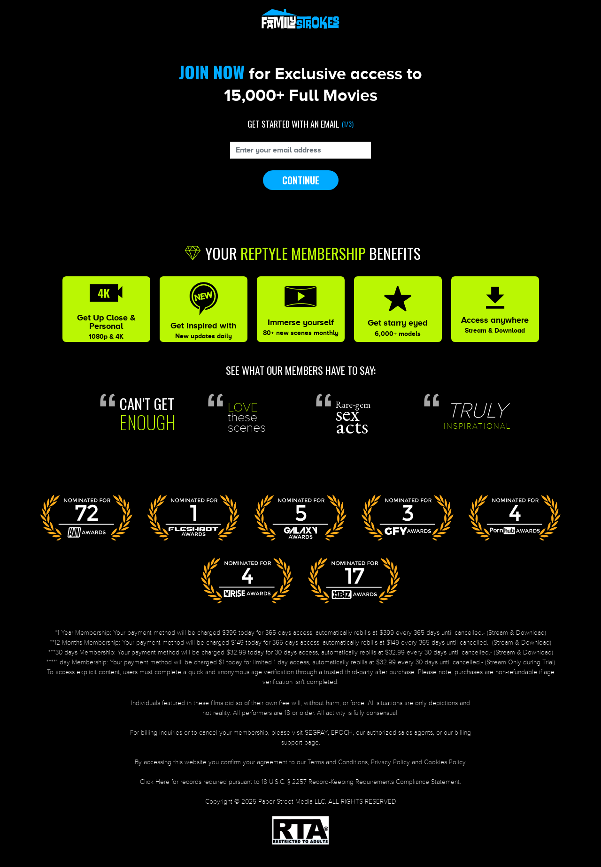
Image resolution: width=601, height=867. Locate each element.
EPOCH (342, 733)
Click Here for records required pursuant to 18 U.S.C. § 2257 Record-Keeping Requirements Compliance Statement (300, 782)
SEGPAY (316, 733)
